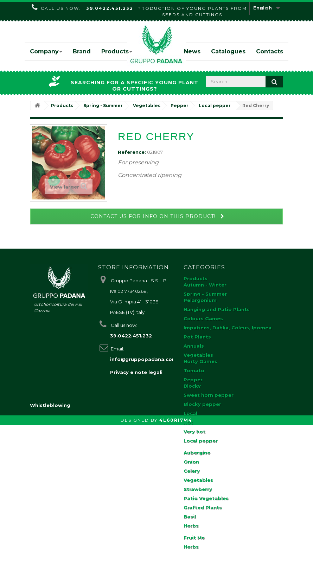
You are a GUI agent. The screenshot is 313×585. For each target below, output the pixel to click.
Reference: (132, 152)
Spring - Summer (205, 294)
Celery (192, 471)
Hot (188, 422)
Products (116, 51)
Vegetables (198, 355)
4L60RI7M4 (175, 580)
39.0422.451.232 (109, 8)
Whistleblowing (50, 565)
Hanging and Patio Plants (217, 309)
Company (46, 51)
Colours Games (203, 318)
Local (190, 413)
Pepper (193, 379)
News (192, 51)
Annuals (194, 346)
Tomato (194, 370)
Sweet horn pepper (209, 395)
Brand (82, 51)
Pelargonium (200, 300)
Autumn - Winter (205, 285)
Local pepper (201, 440)
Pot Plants (197, 337)
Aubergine (197, 452)
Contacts (269, 51)
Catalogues (228, 51)
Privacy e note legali (136, 372)
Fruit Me (194, 537)
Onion (191, 462)
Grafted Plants (203, 507)
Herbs (191, 525)
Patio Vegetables (206, 498)
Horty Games (200, 361)
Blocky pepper (202, 404)
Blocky (192, 386)
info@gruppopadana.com (143, 359)
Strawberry (198, 489)
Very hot (194, 431)
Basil (190, 516)
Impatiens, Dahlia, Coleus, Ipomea (228, 327)
